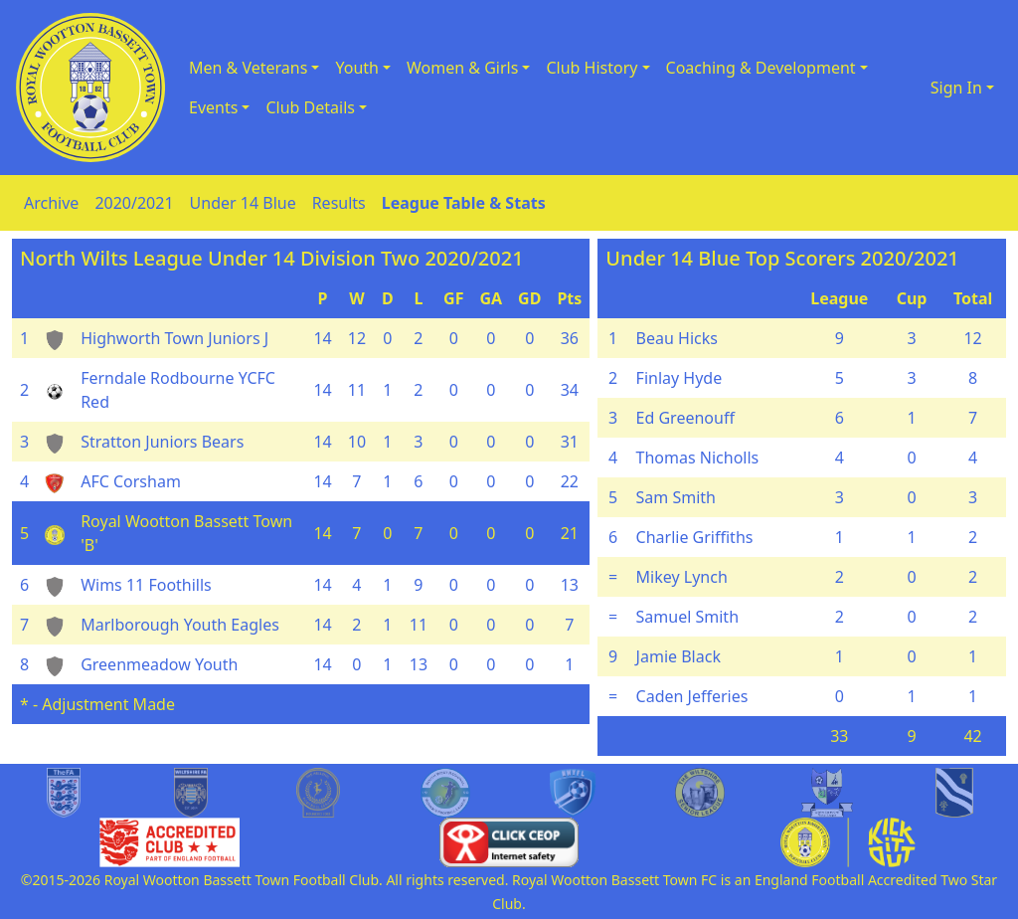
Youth (357, 68)
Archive (51, 203)
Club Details (310, 107)
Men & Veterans (248, 68)
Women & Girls (462, 68)
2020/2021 (133, 203)
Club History (591, 68)
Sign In (956, 87)
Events (213, 107)
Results (339, 203)
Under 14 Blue (243, 203)
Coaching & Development (761, 68)
